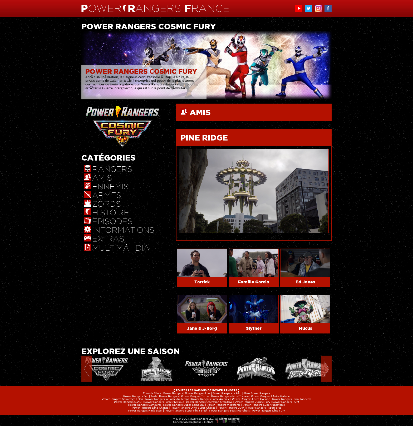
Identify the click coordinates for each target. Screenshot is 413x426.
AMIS (200, 112)
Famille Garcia (253, 281)
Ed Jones (305, 281)
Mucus (305, 328)
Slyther (254, 328)
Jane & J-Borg (202, 328)
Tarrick (202, 281)
